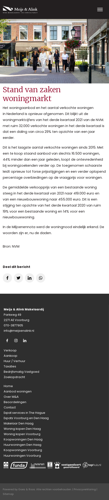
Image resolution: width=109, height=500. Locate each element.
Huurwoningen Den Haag (22, 445)
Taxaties (10, 366)
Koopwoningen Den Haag (23, 439)
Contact (10, 407)
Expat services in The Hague (24, 413)
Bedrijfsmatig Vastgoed (21, 372)
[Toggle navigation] (100, 9)
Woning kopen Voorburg (22, 434)
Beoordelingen (15, 402)
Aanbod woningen (18, 391)
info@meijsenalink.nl (19, 331)
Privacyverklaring (85, 489)
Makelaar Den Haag (18, 423)
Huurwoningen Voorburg (22, 456)
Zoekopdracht (14, 377)
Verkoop (10, 350)
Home (8, 386)
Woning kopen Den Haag (22, 429)
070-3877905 (13, 325)
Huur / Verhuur (14, 361)
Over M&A (11, 397)
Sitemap (8, 494)
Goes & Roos (26, 489)
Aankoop (10, 356)
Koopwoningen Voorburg (23, 450)
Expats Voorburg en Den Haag (26, 418)
